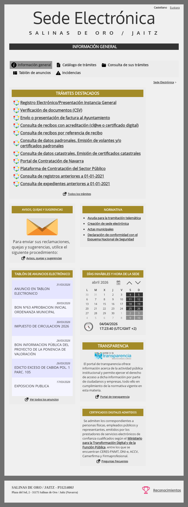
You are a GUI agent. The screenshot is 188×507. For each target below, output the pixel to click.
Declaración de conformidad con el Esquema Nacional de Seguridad (112, 237)
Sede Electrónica (163, 82)
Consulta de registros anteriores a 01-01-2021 (62, 176)
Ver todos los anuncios (44, 399)
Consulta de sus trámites (128, 65)
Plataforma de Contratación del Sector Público (63, 168)
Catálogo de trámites (79, 65)
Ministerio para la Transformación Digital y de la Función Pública (112, 442)
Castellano (160, 7)
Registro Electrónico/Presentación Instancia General (68, 102)
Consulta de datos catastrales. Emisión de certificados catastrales (80, 153)
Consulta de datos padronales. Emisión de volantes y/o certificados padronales (70, 143)
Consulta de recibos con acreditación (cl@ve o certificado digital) (79, 125)
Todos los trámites (79, 194)
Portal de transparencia (114, 397)
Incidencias (71, 72)
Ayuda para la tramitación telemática (114, 218)
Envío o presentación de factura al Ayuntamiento (65, 117)
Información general (34, 65)
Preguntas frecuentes (114, 461)
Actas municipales (100, 229)
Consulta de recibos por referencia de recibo (61, 133)
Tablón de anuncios (35, 72)
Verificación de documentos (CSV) (51, 110)
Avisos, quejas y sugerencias (44, 258)
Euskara (175, 7)
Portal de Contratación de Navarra (52, 161)
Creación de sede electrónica (108, 223)
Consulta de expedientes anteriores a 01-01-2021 (65, 183)
